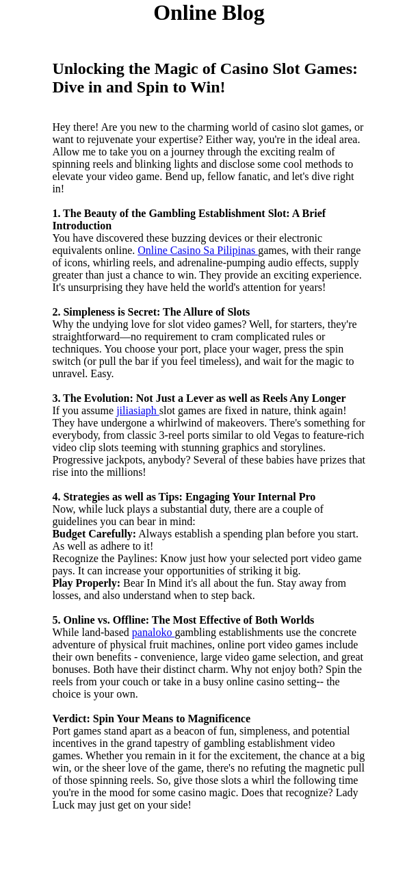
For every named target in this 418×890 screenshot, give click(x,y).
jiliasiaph (137, 410)
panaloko (153, 632)
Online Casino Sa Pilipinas (198, 250)
